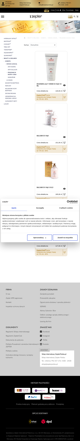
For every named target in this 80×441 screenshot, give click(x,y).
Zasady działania (49, 290)
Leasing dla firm (45, 321)
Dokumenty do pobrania (14, 340)
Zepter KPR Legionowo (14, 298)
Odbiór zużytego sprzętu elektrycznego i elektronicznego (54, 316)
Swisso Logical (53, 38)
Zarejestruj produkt (47, 294)
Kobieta (43, 38)
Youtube (46, 344)
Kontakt (8, 302)
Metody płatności (40, 383)
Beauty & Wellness (33, 38)
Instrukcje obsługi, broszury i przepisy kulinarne (19, 356)
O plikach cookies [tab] (66, 208)
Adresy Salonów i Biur (48, 311)
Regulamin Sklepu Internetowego (17, 332)
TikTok (45, 340)
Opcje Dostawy (40, 413)
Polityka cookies (12, 351)
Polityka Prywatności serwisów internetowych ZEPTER (22, 345)
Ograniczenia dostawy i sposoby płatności (55, 302)
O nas (8, 294)
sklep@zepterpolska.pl (46, 5)
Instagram (46, 336)
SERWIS (43, 306)
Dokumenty (12, 327)
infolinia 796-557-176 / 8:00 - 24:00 (64, 4)
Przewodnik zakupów (47, 298)
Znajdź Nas (46, 327)
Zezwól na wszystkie (65, 237)
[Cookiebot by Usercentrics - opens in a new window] (68, 201)
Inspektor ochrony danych (15, 306)
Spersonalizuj (39, 237)
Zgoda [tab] (14, 208)
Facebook (46, 332)
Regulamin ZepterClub (14, 336)
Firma (9, 290)
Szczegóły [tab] (40, 208)
